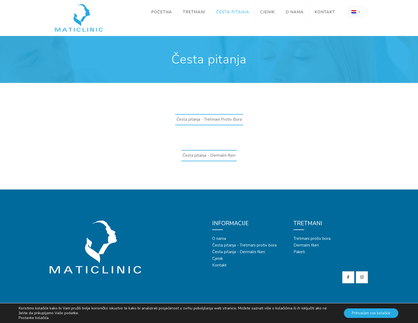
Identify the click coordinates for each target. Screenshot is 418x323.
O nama (219, 238)
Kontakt (219, 265)
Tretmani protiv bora (312, 238)
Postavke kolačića (34, 318)
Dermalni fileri (306, 245)
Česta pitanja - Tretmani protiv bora (244, 245)
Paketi (299, 252)
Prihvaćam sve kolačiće (371, 313)
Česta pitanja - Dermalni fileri (238, 252)
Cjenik (217, 258)
